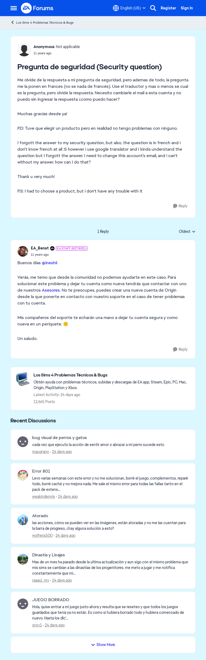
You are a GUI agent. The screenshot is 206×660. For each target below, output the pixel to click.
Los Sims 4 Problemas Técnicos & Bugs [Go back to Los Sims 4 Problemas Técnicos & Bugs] (41, 22)
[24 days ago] (61, 452)
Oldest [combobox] (187, 231)
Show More (103, 644)
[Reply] (180, 206)
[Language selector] (129, 8)
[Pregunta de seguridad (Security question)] (59, 254)
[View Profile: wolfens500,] (22, 519)
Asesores (51, 290)
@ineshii (49, 263)
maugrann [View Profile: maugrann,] (40, 451)
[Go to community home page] (37, 8)
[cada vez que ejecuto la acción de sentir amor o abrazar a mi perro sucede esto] (110, 445)
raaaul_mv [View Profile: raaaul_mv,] (40, 580)
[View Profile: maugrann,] (22, 441)
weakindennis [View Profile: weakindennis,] (43, 496)
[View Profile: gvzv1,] (22, 604)
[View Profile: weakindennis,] (22, 475)
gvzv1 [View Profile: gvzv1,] (37, 625)
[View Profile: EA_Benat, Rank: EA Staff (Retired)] (22, 251)
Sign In (187, 8)
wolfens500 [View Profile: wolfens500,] (42, 535)
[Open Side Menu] (14, 8)
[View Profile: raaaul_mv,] (22, 559)
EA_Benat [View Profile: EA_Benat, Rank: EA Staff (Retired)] (40, 248)
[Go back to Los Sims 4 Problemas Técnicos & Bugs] (112, 375)
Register (168, 8)
